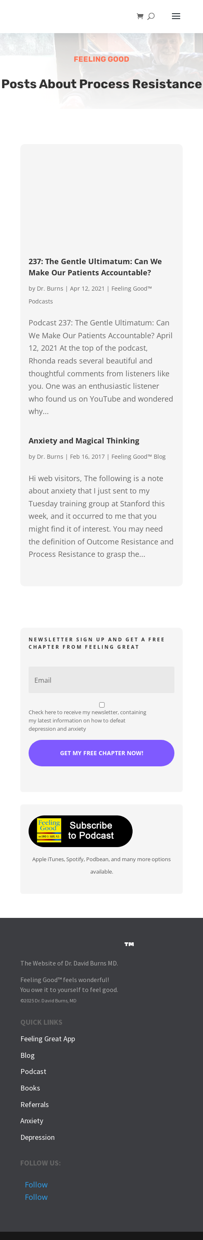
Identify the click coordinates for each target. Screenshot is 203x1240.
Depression (37, 1137)
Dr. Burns (50, 288)
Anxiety (31, 1120)
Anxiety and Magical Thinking (84, 440)
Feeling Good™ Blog (138, 456)
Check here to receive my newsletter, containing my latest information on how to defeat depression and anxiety (87, 720)
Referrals (34, 1104)
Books (30, 1088)
